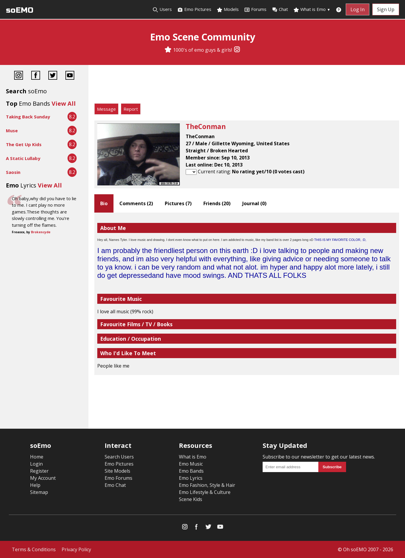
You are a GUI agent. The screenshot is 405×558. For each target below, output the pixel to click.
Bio (104, 203)
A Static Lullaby (23, 158)
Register (39, 471)
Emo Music (191, 464)
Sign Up (385, 9)
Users (162, 9)
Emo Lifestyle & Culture (205, 492)
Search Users (119, 456)
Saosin (13, 172)
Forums (255, 9)
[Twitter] (52, 76)
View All (64, 103)
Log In (357, 9)
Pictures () (178, 203)
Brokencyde (40, 232)
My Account (43, 478)
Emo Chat (115, 485)
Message (106, 109)
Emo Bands (191, 471)
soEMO (19, 10)
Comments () (136, 203)
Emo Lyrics (191, 478)
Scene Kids (190, 499)
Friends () (217, 203)
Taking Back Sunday (28, 117)
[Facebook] (35, 76)
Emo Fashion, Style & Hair (207, 485)
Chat (280, 9)
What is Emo (311, 9)
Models (228, 9)
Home (36, 456)
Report (131, 109)
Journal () (254, 203)
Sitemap (39, 492)
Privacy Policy (76, 549)
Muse (12, 130)
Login (36, 464)
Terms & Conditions (34, 549)
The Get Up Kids (24, 144)
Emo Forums (118, 478)
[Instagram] (237, 50)
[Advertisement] (246, 85)
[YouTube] (69, 76)
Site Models (117, 471)
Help (35, 485)
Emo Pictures (194, 9)
